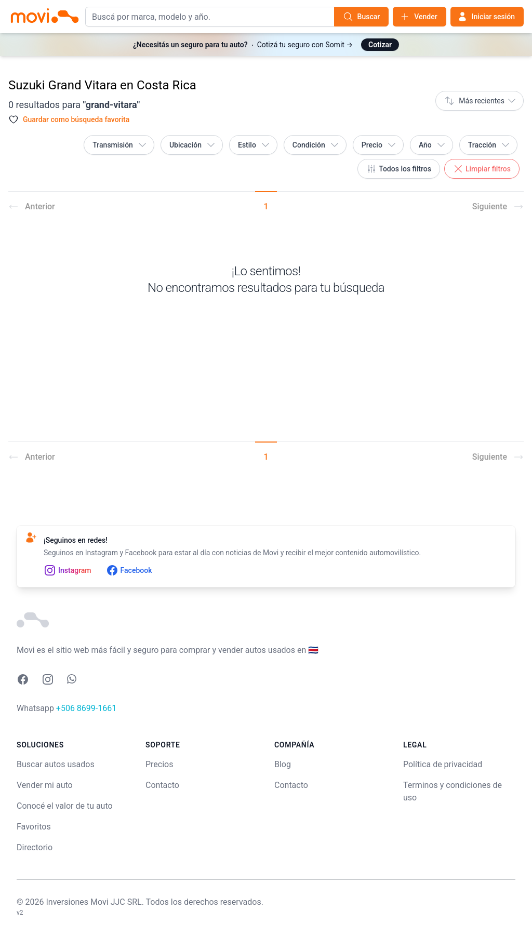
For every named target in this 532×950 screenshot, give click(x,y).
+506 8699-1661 (86, 708)
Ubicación (192, 145)
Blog (282, 764)
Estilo (254, 145)
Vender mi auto (45, 785)
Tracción (489, 145)
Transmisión (120, 145)
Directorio (34, 847)
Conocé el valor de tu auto (65, 806)
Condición (316, 145)
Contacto (162, 785)
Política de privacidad (442, 764)
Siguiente (498, 207)
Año (432, 145)
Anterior (31, 207)
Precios (159, 764)
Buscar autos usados (56, 764)
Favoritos (34, 827)
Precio (379, 145)
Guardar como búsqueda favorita (76, 119)
